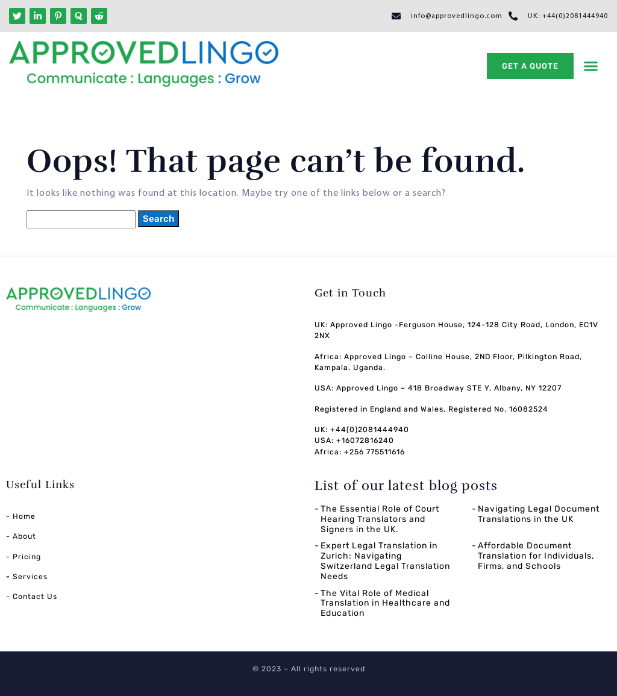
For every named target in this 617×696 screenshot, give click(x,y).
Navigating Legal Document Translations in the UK (539, 514)
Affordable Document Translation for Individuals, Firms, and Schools (536, 556)
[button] (591, 66)
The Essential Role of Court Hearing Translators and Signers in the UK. (380, 519)
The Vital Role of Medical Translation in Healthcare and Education (385, 603)
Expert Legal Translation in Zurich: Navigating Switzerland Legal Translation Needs (385, 561)
